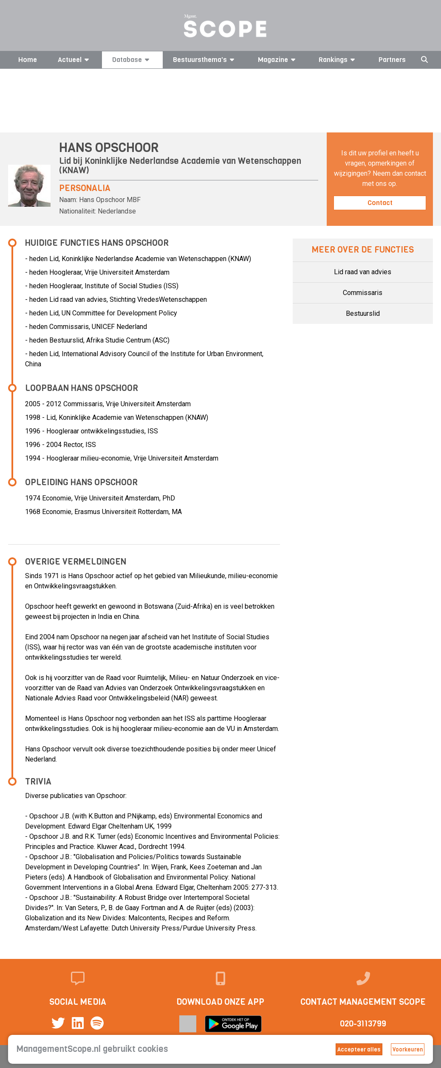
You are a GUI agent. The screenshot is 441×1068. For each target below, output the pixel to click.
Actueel (75, 59)
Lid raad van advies (362, 272)
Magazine (278, 59)
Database (132, 59)
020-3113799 (363, 1023)
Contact (380, 202)
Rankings (338, 59)
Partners (392, 59)
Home (27, 59)
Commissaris (362, 293)
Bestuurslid (363, 313)
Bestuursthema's (205, 59)
